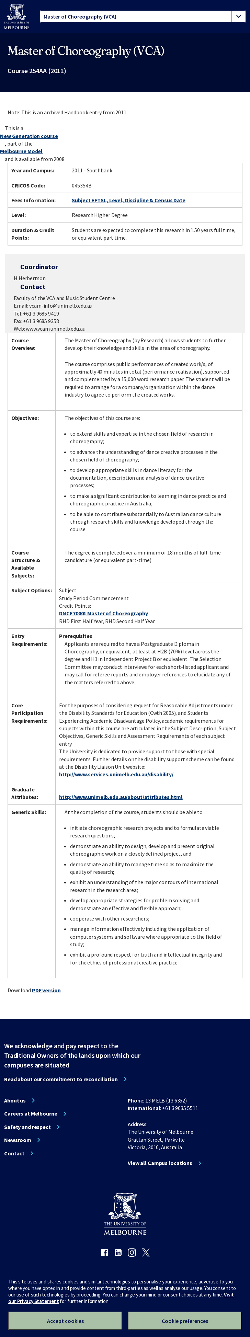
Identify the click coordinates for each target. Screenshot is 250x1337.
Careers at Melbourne (30, 1113)
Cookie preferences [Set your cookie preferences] (185, 1320)
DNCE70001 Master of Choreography (103, 613)
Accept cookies (65, 1320)
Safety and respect (27, 1126)
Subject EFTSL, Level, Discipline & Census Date (128, 200)
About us (15, 1100)
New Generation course (29, 136)
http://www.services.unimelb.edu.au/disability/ (116, 774)
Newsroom (17, 1139)
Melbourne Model (21, 151)
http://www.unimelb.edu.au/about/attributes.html (120, 796)
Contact (14, 1153)
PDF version (46, 990)
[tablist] (143, 16)
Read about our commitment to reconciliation (61, 1079)
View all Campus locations (160, 1162)
